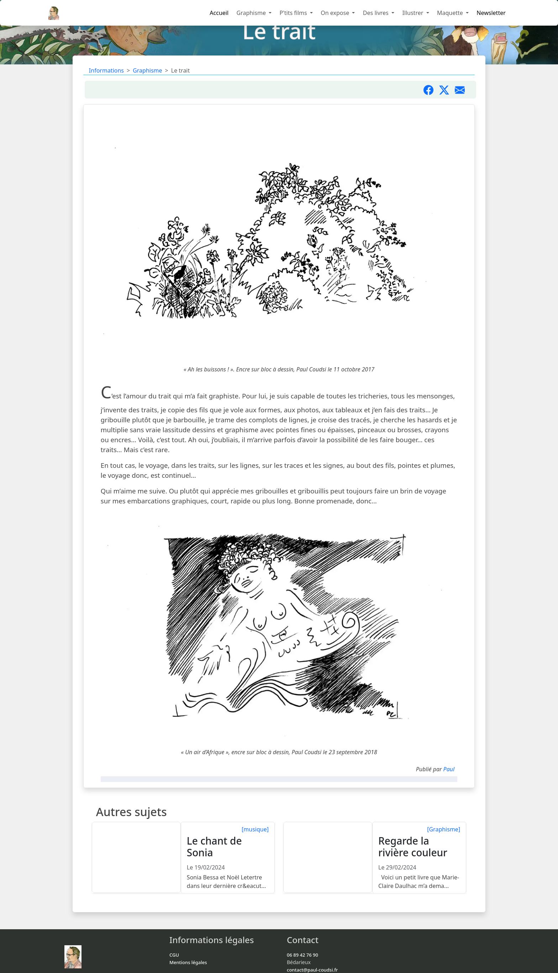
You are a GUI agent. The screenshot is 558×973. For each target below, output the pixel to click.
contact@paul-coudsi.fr (312, 970)
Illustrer (413, 13)
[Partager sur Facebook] (431, 89)
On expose (336, 13)
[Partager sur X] (447, 89)
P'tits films (294, 13)
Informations (106, 70)
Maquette (450, 13)
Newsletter (491, 13)
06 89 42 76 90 (302, 955)
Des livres (376, 13)
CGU (174, 955)
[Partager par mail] (462, 89)
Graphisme (251, 13)
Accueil (219, 13)
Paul (449, 769)
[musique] (255, 829)
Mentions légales (188, 962)
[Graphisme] (443, 829)
